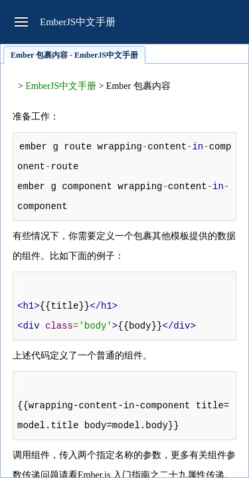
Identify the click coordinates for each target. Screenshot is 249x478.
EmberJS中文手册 (60, 86)
